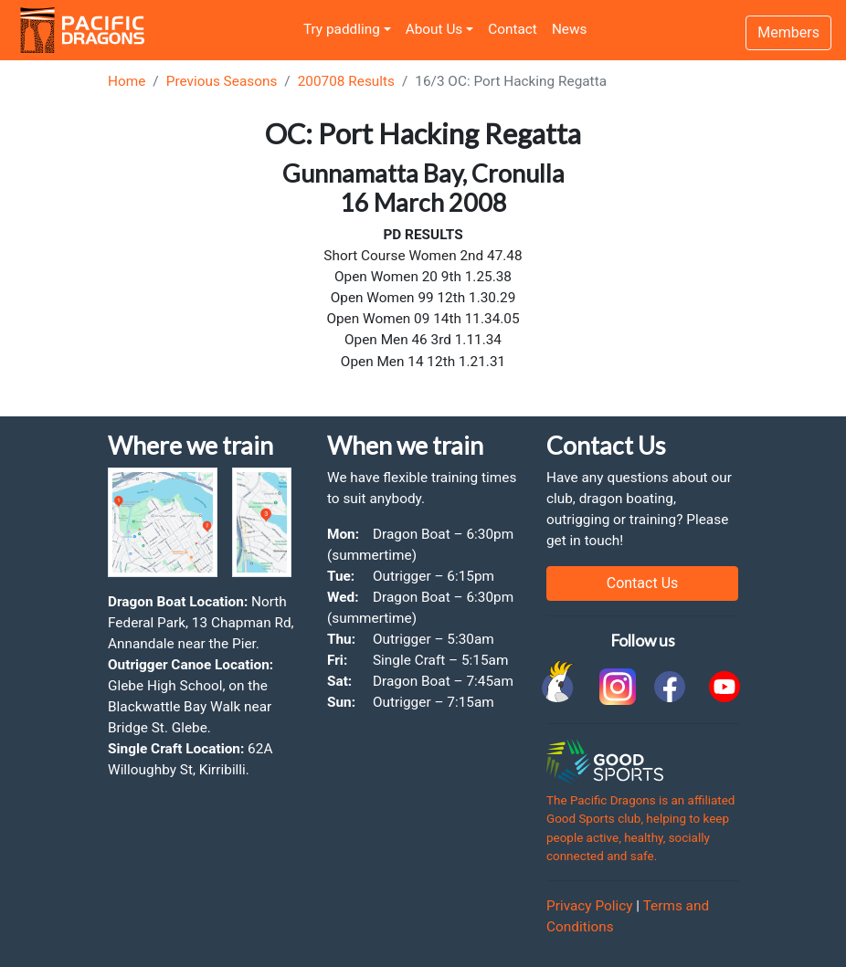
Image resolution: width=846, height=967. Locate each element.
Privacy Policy (589, 906)
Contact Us (643, 583)
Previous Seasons (222, 81)
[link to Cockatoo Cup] (560, 687)
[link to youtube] (724, 687)
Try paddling (341, 29)
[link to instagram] (614, 687)
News (569, 29)
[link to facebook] (669, 687)
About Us (434, 29)
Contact (512, 29)
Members (788, 32)
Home (126, 81)
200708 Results (346, 81)
